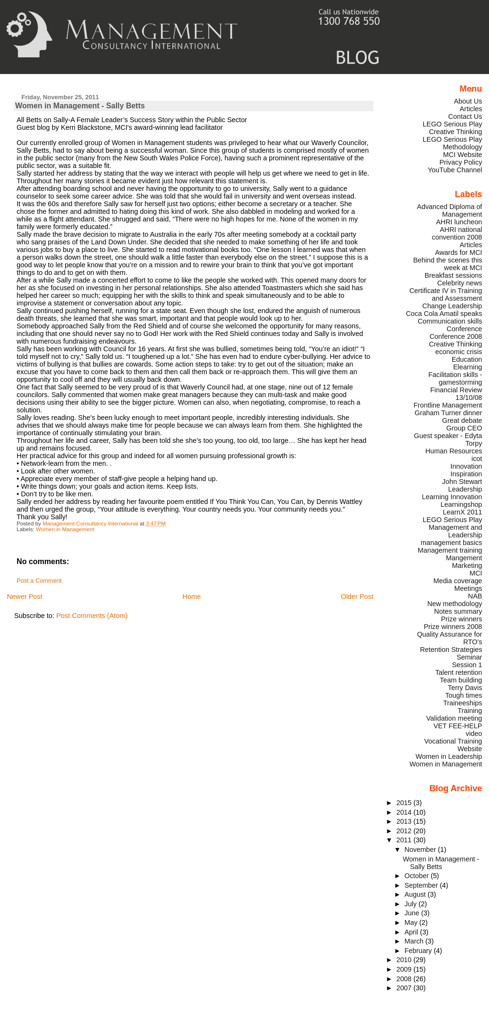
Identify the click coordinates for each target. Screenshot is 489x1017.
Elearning (467, 367)
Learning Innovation (452, 497)
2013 (405, 821)
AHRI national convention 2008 (457, 233)
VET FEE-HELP (458, 726)
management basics (451, 542)
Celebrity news (459, 283)
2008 (405, 979)
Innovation (466, 466)
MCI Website (462, 154)
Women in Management (65, 529)
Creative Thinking (455, 344)
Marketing (467, 565)
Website (469, 749)
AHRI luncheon (459, 222)
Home (191, 596)
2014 (405, 812)
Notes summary (458, 611)
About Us (468, 101)
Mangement (464, 558)
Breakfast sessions (453, 275)
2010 (405, 960)
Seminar (469, 657)
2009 (405, 969)
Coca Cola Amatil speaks (444, 313)
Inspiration (466, 474)
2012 (405, 831)
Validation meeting (454, 718)
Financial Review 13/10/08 (456, 393)
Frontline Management (448, 405)
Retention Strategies (451, 649)
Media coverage (457, 581)
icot (476, 458)
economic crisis (458, 352)
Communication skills (450, 321)
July (411, 904)
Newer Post (24, 596)
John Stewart (462, 481)
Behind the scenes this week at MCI (447, 264)
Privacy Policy (460, 162)
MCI (475, 573)
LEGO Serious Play (452, 520)
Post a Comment (39, 580)
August (416, 894)
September (422, 885)
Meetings (468, 588)
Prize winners (461, 619)
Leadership (465, 489)
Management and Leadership (455, 531)
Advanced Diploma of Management (449, 210)
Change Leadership (452, 306)
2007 (405, 988)
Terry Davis (465, 688)
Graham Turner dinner (448, 413)
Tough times (463, 695)
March (414, 941)
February (419, 950)
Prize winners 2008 (453, 626)
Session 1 (467, 665)
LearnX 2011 (462, 512)
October (417, 876)
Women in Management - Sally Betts (441, 862)
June (412, 913)
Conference (464, 329)
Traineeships (462, 703)
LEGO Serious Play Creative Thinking (452, 128)
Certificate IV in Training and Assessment (445, 294)
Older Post (357, 596)
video (474, 733)
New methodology (454, 604)
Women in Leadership (448, 756)
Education (467, 359)
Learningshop (461, 504)
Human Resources (453, 451)
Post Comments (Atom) (92, 615)
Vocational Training (453, 741)
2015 (405, 803)
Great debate (462, 420)
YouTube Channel (455, 170)
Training (469, 710)
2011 (405, 840)
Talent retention (458, 672)
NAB (475, 596)
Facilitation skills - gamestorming (455, 378)
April (412, 932)
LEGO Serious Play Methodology (452, 143)
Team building (461, 680)
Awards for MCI (458, 252)
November (421, 849)
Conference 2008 (455, 336)
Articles (471, 109)
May (411, 922)
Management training (450, 550)
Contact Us (465, 116)
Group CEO (464, 428)
